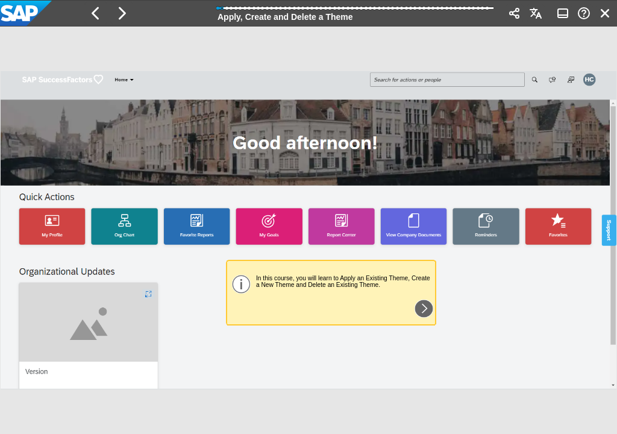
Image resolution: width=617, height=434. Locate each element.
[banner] (308, 13)
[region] (308, 230)
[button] (95, 13)
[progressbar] (355, 12)
